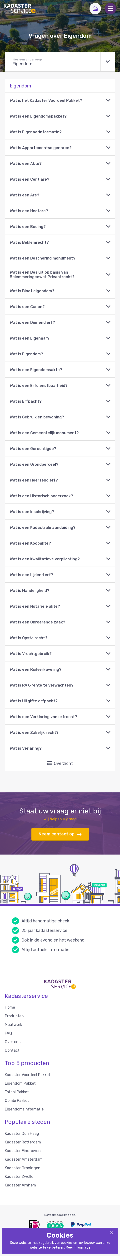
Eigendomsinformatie (24, 1109)
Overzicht (60, 763)
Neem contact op (60, 834)
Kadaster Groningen (22, 1168)
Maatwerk (13, 1024)
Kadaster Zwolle (19, 1176)
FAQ (8, 1033)
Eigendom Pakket (20, 1083)
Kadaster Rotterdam (23, 1142)
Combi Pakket (17, 1100)
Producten (14, 1016)
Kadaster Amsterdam (24, 1159)
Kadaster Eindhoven (23, 1150)
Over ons (12, 1041)
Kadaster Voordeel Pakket (27, 1074)
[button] (110, 8)
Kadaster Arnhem (20, 1185)
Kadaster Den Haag (22, 1133)
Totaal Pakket (17, 1092)
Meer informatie (78, 1247)
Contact (12, 1050)
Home (10, 1007)
